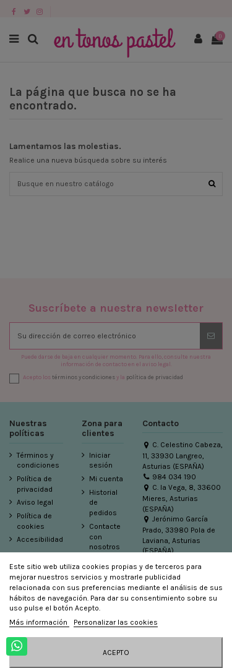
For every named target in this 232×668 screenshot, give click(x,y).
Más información (39, 622)
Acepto (116, 652)
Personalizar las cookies (116, 622)
